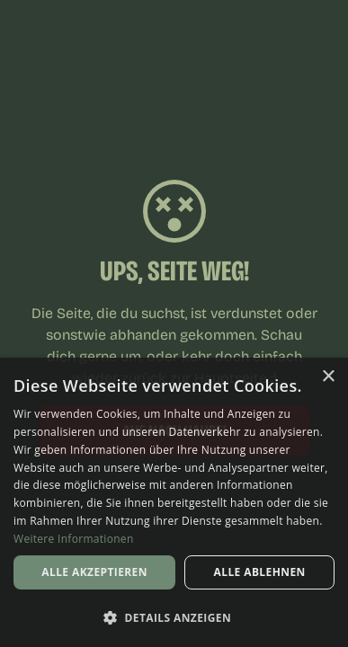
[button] (174, 617)
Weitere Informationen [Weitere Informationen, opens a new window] (73, 538)
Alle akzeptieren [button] (94, 572)
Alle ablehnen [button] (260, 572)
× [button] (328, 377)
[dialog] (174, 502)
